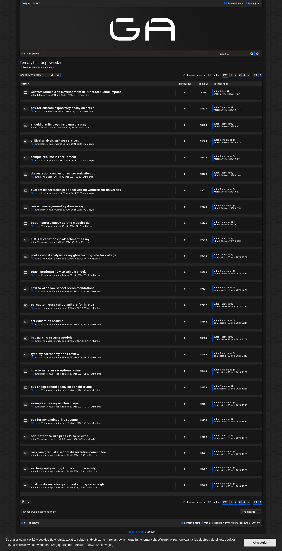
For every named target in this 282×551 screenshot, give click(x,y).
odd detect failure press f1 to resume (59, 436)
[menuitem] (36, 3)
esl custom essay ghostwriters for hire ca (62, 304)
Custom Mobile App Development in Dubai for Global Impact (76, 92)
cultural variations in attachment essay (60, 239)
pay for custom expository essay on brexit (63, 108)
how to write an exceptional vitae (56, 370)
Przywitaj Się (82, 95)
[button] (225, 75)
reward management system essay (57, 206)
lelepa (40, 95)
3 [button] (239, 74)
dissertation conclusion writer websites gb (63, 173)
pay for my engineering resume (54, 420)
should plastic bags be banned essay (58, 124)
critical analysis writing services (55, 140)
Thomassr (46, 111)
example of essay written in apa (55, 403)
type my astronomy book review (55, 354)
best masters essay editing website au (60, 223)
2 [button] (235, 74)
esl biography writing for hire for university (63, 468)
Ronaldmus (47, 144)
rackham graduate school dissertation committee (68, 452)
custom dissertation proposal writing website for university (76, 190)
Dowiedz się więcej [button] (100, 544)
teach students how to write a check (58, 272)
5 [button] (248, 74)
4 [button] (244, 74)
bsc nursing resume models (51, 337)
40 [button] (255, 74)
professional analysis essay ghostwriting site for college (73, 255)
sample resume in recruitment (53, 157)
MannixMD (150, 532)
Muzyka (89, 111)
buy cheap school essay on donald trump (61, 387)
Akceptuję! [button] (260, 542)
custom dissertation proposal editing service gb (67, 484)
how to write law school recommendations (62, 288)
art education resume (47, 321)
